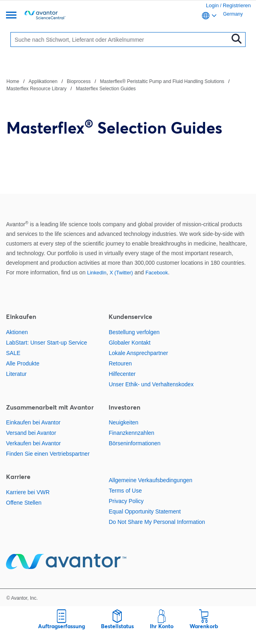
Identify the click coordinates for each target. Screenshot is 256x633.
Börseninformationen (134, 443)
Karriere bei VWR (28, 492)
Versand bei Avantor (31, 433)
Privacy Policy (126, 501)
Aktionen (17, 332)
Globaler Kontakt (129, 342)
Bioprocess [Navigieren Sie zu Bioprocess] (79, 81)
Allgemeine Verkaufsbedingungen (150, 480)
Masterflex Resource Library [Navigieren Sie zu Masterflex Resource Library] (36, 88)
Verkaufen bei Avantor (33, 443)
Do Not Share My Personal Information (157, 522)
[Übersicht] (11, 16)
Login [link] (212, 5)
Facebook (156, 273)
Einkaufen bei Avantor (33, 422)
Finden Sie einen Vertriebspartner (48, 453)
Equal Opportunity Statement (145, 511)
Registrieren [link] (237, 5)
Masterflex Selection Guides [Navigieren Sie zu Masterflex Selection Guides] (105, 88)
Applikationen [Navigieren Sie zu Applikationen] (42, 81)
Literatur (16, 374)
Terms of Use (125, 490)
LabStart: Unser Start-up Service (46, 342)
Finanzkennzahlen (131, 433)
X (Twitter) (121, 273)
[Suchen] (121, 39)
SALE (13, 353)
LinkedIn (96, 273)
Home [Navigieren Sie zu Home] (12, 81)
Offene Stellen (23, 502)
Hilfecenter (122, 374)
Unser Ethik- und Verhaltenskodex (151, 384)
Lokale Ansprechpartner (138, 353)
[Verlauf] (128, 84)
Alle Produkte (22, 363)
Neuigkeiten (123, 422)
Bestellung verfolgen (134, 332)
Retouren (120, 363)
